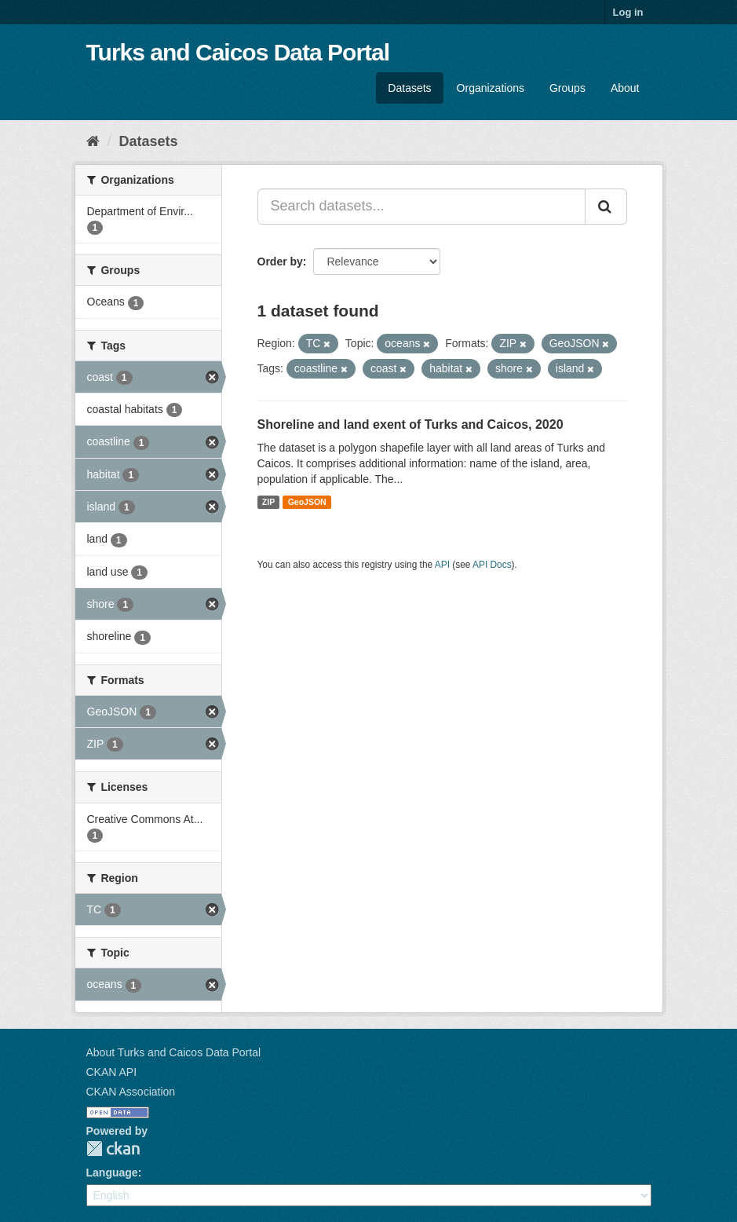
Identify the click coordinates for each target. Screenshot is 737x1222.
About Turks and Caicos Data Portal (173, 1052)
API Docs (492, 564)
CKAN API (111, 1072)
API (442, 564)
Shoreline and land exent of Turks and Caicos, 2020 (410, 424)
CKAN (113, 1148)
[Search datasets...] (421, 206)
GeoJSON (307, 502)
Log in (628, 12)
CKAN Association (131, 1091)
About (625, 88)
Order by (280, 261)
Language (112, 1172)
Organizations (490, 88)
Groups (567, 88)
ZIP (268, 502)
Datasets (409, 88)
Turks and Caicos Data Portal (238, 52)
